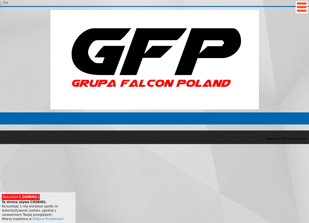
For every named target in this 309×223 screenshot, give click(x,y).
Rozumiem (21, 197)
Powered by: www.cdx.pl (286, 139)
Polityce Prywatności (48, 219)
